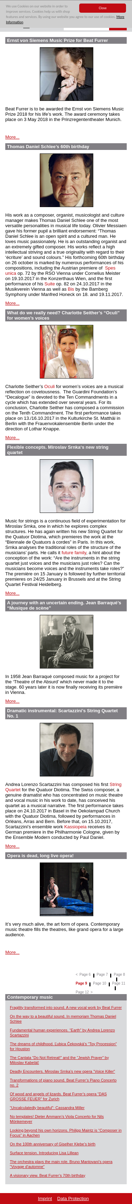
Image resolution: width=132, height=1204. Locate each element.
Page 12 (82, 992)
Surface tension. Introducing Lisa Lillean (44, 1153)
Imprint (45, 1198)
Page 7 (102, 974)
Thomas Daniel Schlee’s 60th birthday (48, 146)
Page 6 (85, 974)
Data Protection (73, 1198)
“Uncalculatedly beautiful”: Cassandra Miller (47, 1108)
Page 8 (119, 974)
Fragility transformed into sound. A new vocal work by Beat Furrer (66, 1007)
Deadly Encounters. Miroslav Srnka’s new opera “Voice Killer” (62, 1071)
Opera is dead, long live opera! (40, 855)
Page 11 (118, 983)
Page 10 (99, 983)
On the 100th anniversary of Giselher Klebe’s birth (52, 1144)
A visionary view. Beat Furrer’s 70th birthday (47, 1175)
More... (12, 137)
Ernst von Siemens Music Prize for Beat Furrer (57, 40)
